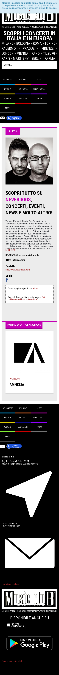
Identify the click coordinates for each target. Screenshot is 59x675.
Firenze (47, 48)
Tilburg (49, 53)
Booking (39, 99)
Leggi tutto (10, 250)
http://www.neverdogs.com (18, 269)
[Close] (29, 10)
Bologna (23, 43)
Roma (37, 43)
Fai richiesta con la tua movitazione (26, 298)
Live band (23, 80)
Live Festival (23, 89)
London (8, 53)
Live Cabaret (23, 99)
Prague (28, 48)
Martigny (21, 58)
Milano (8, 43)
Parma (49, 58)
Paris (6, 58)
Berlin (36, 58)
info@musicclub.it (11, 584)
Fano (36, 53)
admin (35, 288)
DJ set (39, 80)
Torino (50, 43)
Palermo (9, 48)
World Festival (39, 89)
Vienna (22, 53)
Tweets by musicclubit (12, 661)
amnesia (16, 384)
